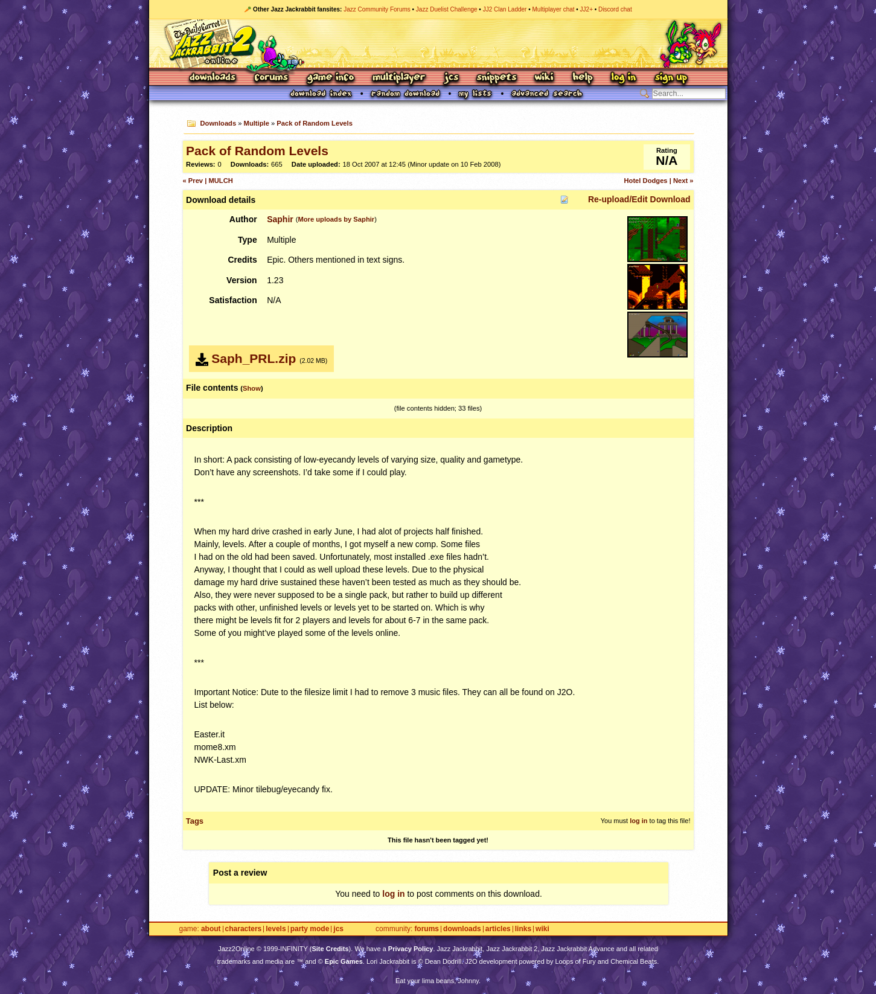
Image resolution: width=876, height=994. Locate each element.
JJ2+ (586, 9)
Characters (243, 929)
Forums (272, 78)
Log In (624, 78)
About (211, 929)
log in (638, 820)
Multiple (256, 123)
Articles (498, 929)
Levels (276, 929)
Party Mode (310, 929)
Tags (194, 821)
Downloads (213, 78)
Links (523, 929)
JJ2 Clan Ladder (505, 9)
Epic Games (344, 961)
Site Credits (330, 948)
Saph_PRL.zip (253, 358)
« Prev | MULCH (208, 180)
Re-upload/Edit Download (639, 199)
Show (252, 388)
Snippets (497, 78)
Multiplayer (399, 78)
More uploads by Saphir (336, 219)
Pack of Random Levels (315, 123)
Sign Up (670, 78)
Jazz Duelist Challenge (447, 9)
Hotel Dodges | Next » (658, 180)
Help (582, 78)
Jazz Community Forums (377, 9)
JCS (451, 78)
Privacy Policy (410, 948)
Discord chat (615, 9)
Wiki (544, 78)
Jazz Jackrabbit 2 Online (438, 43)
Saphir (280, 219)
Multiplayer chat (553, 9)
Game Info (330, 78)
